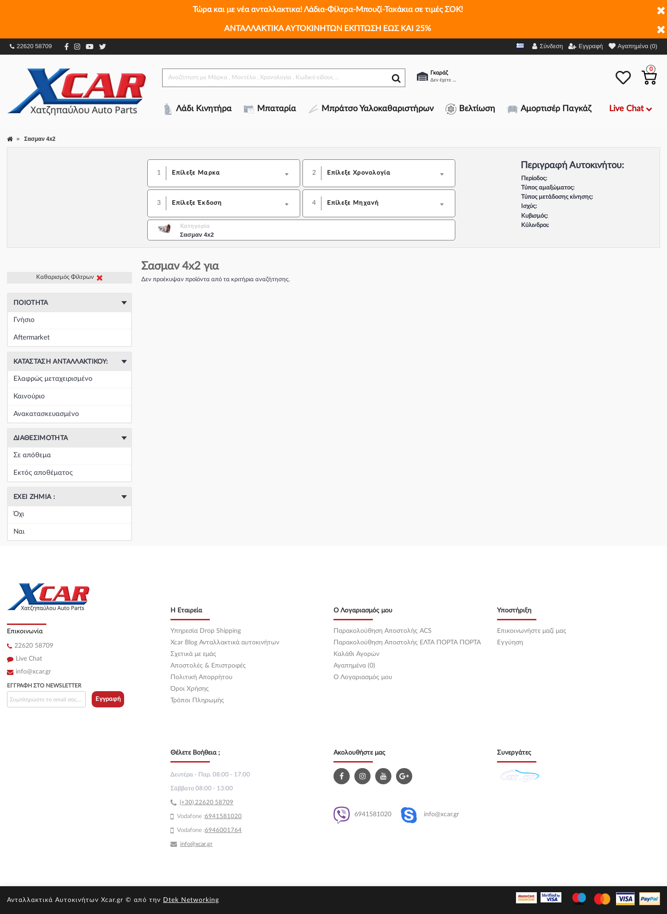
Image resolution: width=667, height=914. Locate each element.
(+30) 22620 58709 (206, 803)
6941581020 (362, 815)
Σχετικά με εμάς (193, 654)
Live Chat (29, 659)
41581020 (227, 816)
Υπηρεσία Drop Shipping (205, 631)
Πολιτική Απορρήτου (201, 677)
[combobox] (233, 173)
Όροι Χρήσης (189, 689)
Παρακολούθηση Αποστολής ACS (383, 631)
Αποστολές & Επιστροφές (208, 665)
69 (208, 816)
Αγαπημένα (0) (354, 665)
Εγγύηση (510, 642)
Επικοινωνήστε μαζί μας (531, 631)
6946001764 (223, 830)
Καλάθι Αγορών (356, 654)
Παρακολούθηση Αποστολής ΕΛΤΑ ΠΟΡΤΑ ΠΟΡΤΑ (407, 642)
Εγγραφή (108, 699)
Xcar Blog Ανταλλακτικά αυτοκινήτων (224, 642)
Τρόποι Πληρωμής (197, 700)
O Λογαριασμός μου (363, 677)
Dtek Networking (191, 900)
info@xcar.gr (33, 671)
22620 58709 (31, 46)
